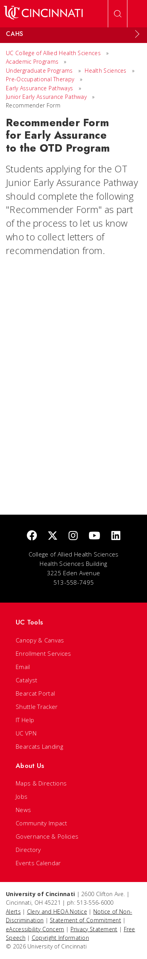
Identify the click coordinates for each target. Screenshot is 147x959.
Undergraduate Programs (39, 70)
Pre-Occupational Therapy (40, 79)
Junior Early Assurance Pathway (46, 96)
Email (23, 667)
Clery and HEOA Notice (57, 911)
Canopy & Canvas (40, 640)
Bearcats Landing (39, 746)
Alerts (13, 911)
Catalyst (26, 680)
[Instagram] (73, 536)
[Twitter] (52, 536)
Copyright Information (60, 937)
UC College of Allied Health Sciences (54, 53)
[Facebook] (32, 536)
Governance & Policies (47, 836)
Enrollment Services (43, 653)
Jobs (21, 796)
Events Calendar (38, 863)
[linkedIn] (115, 536)
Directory (28, 849)
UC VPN (26, 733)
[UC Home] (43, 13)
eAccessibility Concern (35, 929)
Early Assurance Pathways (39, 88)
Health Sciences (106, 70)
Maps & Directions (41, 783)
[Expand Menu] (137, 34)
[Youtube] (94, 536)
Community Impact (41, 823)
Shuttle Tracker (37, 706)
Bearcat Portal (35, 693)
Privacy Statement (94, 929)
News (23, 810)
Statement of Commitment (85, 920)
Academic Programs (32, 61)
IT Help (25, 720)
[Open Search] (117, 13)
